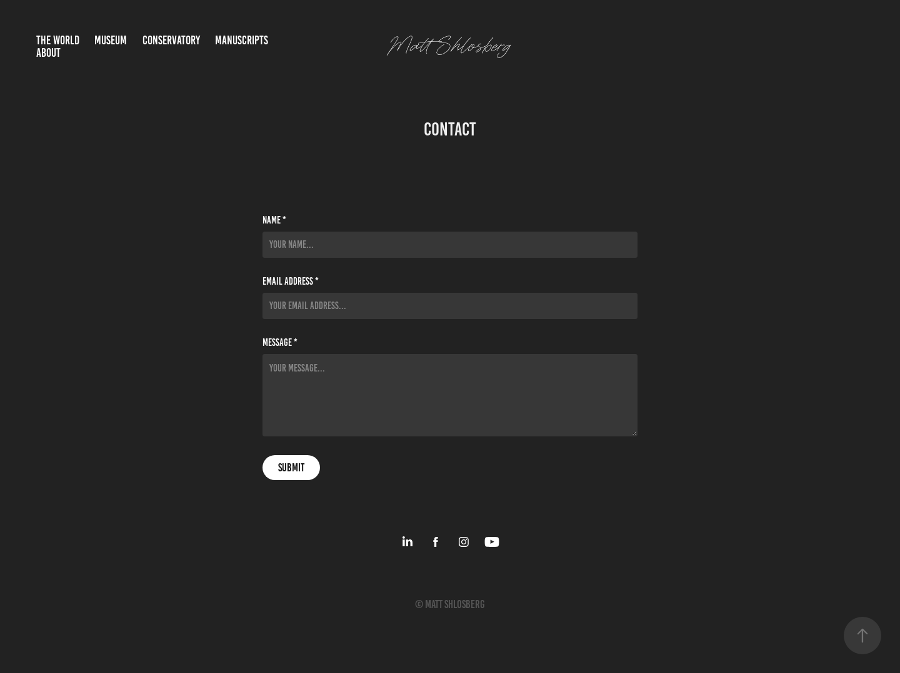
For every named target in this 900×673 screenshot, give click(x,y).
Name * (274, 220)
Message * (280, 343)
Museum (110, 40)
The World (57, 40)
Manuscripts (241, 40)
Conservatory (171, 40)
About (48, 52)
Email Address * (290, 282)
